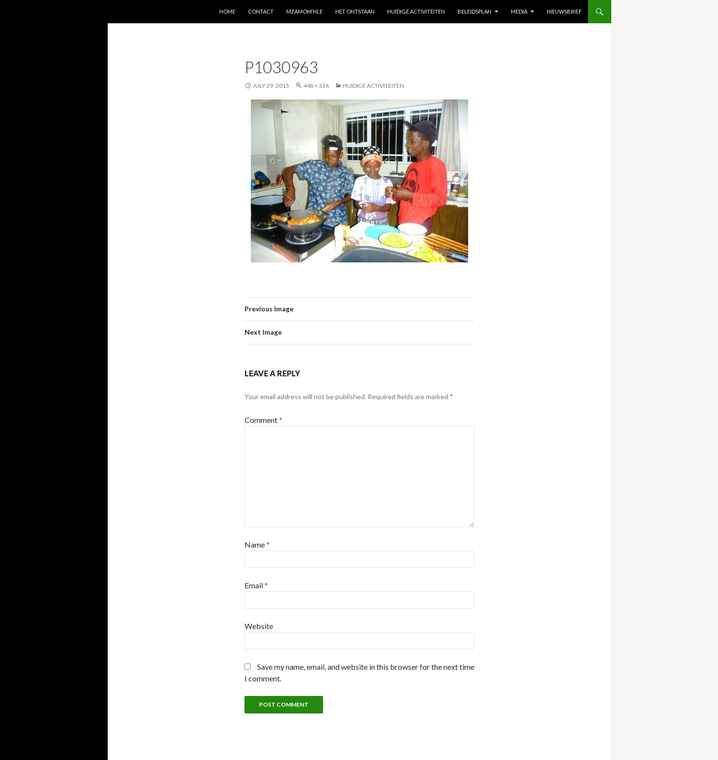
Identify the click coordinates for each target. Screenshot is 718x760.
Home (227, 11)
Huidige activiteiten (416, 11)
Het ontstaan (355, 11)
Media (519, 11)
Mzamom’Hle (304, 11)
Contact (261, 11)
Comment (263, 419)
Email (256, 585)
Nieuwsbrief (564, 11)
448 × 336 (316, 85)
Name (257, 544)
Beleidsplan (474, 11)
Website (259, 626)
